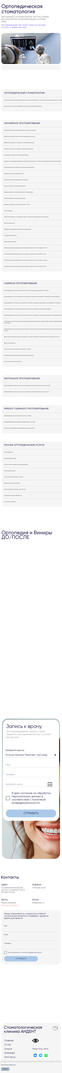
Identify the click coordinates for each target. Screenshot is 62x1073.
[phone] (31, 774)
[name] (31, 765)
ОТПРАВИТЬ (31, 813)
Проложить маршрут (9, 905)
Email (6, 935)
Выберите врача (15, 750)
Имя (5, 926)
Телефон (7, 943)
